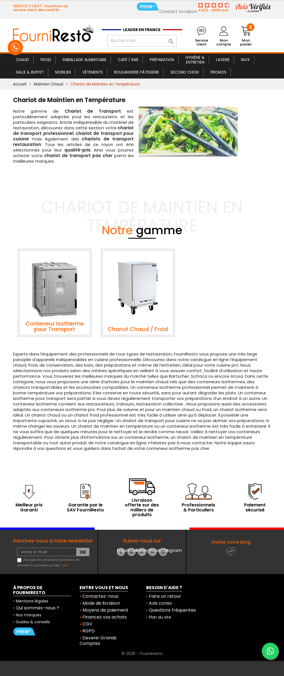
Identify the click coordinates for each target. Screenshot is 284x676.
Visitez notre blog (230, 542)
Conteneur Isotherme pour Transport (55, 326)
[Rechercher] (142, 41)
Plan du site (160, 617)
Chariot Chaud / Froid (138, 329)
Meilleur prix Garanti (29, 507)
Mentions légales (32, 601)
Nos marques (28, 615)
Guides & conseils (33, 622)
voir (65, 565)
